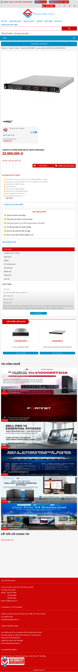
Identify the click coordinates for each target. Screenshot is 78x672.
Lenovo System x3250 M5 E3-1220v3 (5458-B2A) (57, 347)
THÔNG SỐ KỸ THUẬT (12, 253)
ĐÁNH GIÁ (7, 271)
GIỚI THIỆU (8, 249)
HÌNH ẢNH (7, 257)
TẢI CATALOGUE (10, 264)
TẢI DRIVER (8, 268)
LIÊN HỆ (7, 279)
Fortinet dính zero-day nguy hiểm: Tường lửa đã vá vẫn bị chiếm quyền (19, 420)
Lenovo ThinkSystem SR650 (20, 347)
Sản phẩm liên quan (16, 322)
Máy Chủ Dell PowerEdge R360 (19, 472)
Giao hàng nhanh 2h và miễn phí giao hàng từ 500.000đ (25, 223)
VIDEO (6, 260)
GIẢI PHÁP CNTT (15, 21)
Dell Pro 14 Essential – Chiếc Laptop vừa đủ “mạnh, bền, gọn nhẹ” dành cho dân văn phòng (19, 528)
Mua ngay (43, 166)
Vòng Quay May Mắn (9, 25)
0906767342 (7, 141)
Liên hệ (39, 21)
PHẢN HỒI (7, 275)
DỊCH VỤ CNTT (29, 21)
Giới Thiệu (48, 21)
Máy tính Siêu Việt (7, 540)
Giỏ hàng (9, 33)
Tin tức (4, 21)
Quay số (58, 21)
